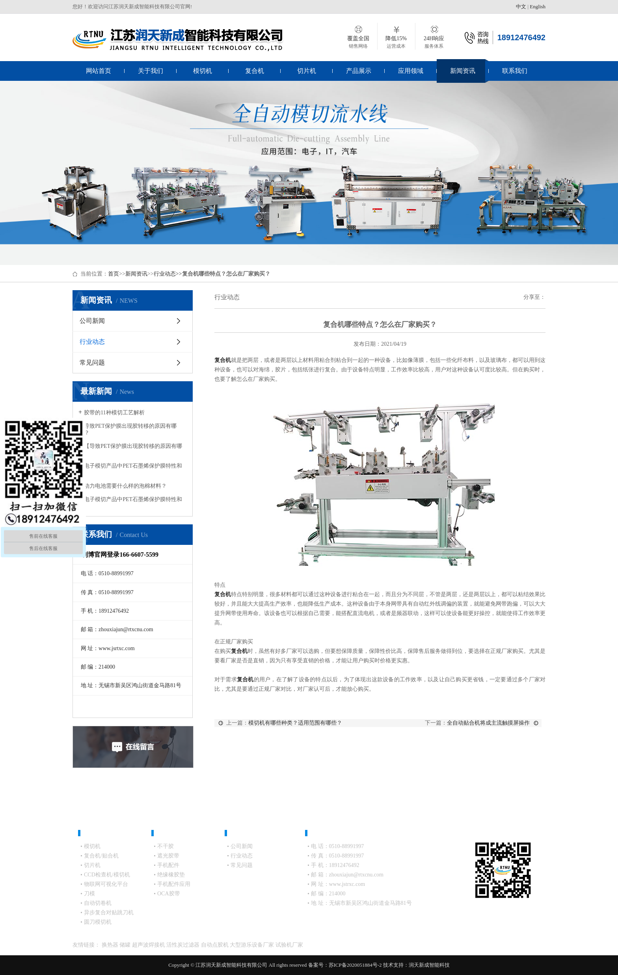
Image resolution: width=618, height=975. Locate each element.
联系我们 (514, 70)
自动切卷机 (98, 903)
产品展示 (358, 70)
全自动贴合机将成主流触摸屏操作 (488, 723)
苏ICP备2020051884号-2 (355, 965)
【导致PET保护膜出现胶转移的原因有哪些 (130, 449)
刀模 (89, 894)
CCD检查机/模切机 (107, 875)
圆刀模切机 (98, 922)
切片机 (306, 70)
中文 (521, 6)
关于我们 (150, 70)
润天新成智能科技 (429, 965)
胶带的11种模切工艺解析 (114, 413)
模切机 (202, 70)
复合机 (254, 70)
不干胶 (165, 846)
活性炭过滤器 (183, 945)
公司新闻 (92, 320)
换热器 (111, 945)
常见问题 (92, 362)
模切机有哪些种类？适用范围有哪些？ (295, 723)
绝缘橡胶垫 (171, 875)
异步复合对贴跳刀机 (109, 912)
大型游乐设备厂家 (252, 945)
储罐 (125, 945)
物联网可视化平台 (106, 884)
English (537, 6)
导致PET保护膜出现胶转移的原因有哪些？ (127, 429)
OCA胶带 (168, 894)
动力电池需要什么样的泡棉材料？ (125, 486)
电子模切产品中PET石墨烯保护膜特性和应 (130, 469)
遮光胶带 (168, 856)
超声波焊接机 (149, 945)
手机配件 (168, 865)
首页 (113, 274)
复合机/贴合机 (101, 856)
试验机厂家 (289, 945)
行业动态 (165, 274)
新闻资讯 (462, 70)
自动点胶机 (215, 945)
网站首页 (98, 70)
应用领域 (410, 70)
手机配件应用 (173, 884)
